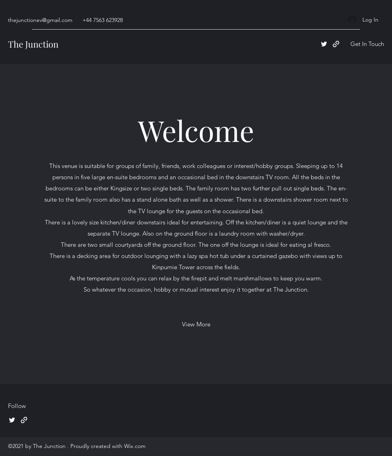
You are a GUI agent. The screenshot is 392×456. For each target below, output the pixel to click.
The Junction (33, 44)
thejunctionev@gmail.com (40, 20)
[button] (367, 44)
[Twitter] (324, 44)
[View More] (196, 324)
